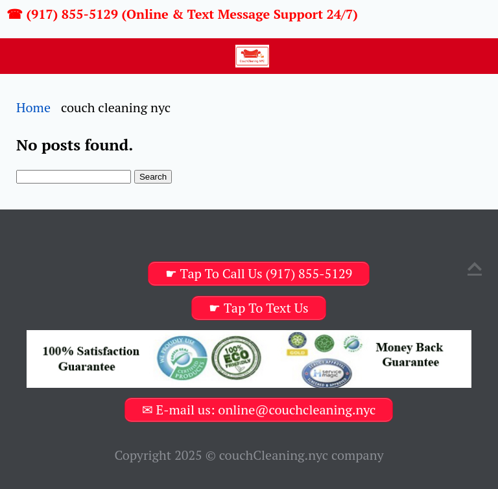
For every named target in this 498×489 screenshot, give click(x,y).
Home (33, 107)
